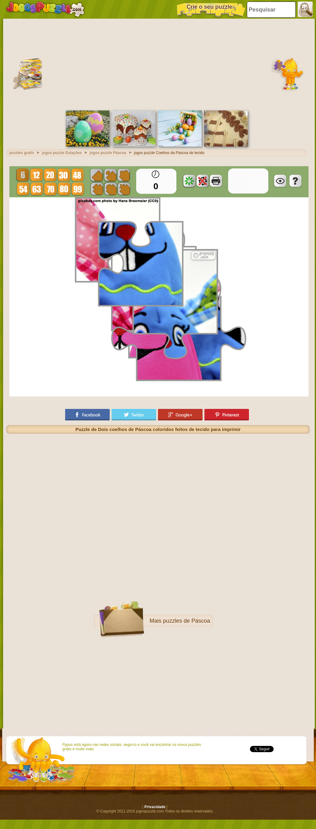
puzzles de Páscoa (186, 621)
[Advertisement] (158, 63)
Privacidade (154, 807)
